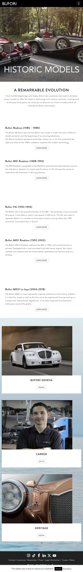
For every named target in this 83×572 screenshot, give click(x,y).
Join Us (41, 461)
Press (41, 560)
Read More (67, 569)
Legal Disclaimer (52, 560)
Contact (12, 560)
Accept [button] (58, 569)
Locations (21, 560)
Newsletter (32, 560)
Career (65, 560)
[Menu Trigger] (78, 3)
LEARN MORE (41, 148)
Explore (41, 387)
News (72, 560)
